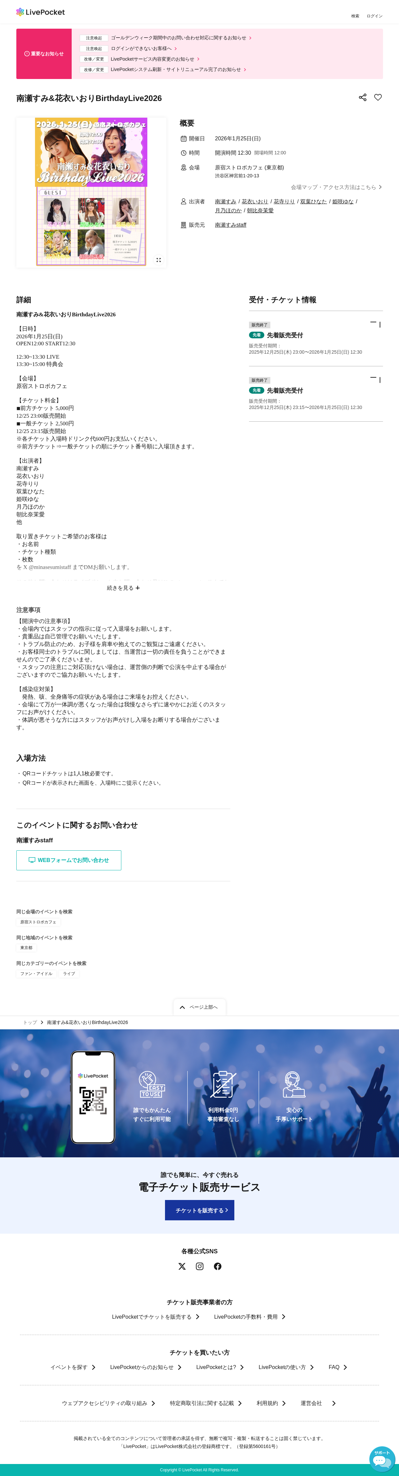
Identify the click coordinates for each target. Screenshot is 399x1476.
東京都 (26, 947)
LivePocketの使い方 (282, 1367)
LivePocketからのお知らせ (142, 1367)
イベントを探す (69, 1367)
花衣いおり (255, 201)
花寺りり (284, 201)
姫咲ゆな (343, 201)
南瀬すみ (225, 201)
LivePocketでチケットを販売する (151, 1317)
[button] (316, 338)
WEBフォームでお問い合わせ (69, 860)
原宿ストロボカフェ (38, 922)
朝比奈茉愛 (260, 210)
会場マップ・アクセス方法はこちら (333, 187)
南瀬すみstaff (230, 225)
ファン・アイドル (36, 973)
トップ (30, 1022)
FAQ (334, 1367)
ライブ (69, 973)
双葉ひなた (313, 201)
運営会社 (314, 1403)
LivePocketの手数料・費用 (246, 1317)
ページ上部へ (204, 1007)
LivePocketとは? (216, 1367)
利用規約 (267, 1403)
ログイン (375, 16)
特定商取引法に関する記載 (202, 1403)
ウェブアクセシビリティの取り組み (104, 1403)
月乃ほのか (228, 210)
